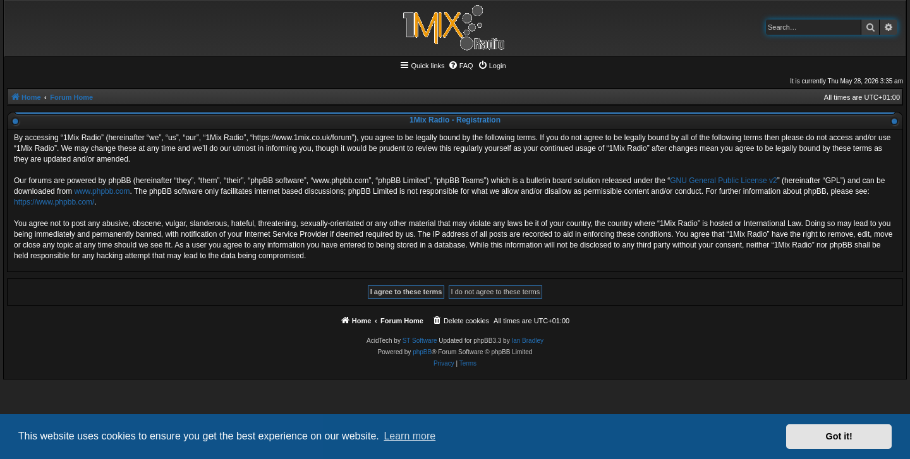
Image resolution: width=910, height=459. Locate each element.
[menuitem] (460, 65)
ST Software (420, 340)
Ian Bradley (527, 340)
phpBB (422, 352)
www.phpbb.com (102, 191)
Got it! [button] (839, 436)
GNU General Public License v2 (723, 180)
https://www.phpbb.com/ (54, 202)
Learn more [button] (409, 436)
